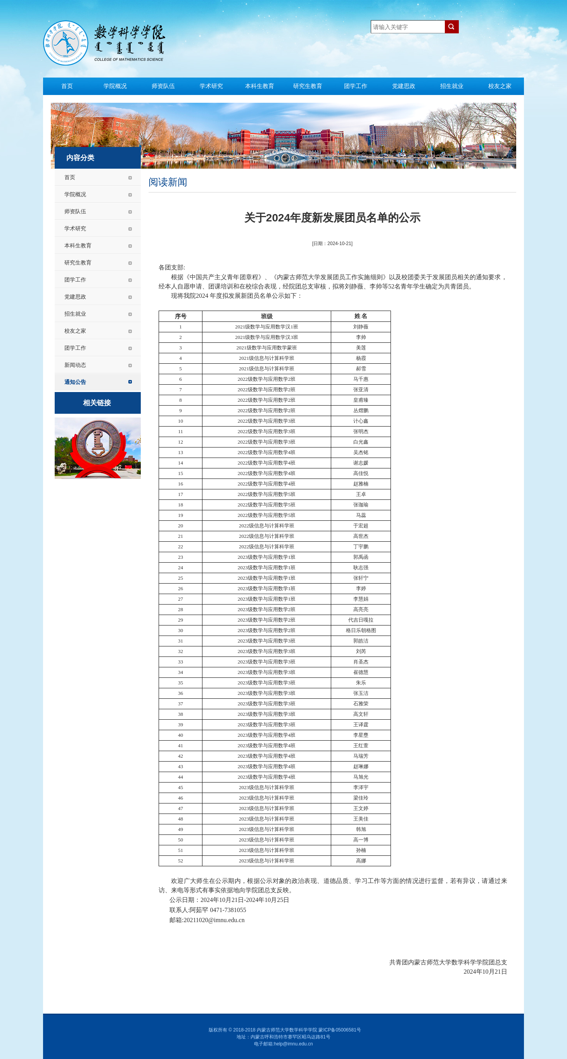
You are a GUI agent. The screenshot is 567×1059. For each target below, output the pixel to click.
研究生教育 (307, 86)
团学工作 (355, 86)
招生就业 (451, 86)
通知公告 (75, 382)
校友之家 (500, 86)
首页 (67, 86)
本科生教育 (259, 86)
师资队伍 (163, 86)
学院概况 (115, 86)
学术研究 (211, 86)
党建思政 (403, 86)
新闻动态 (75, 365)
